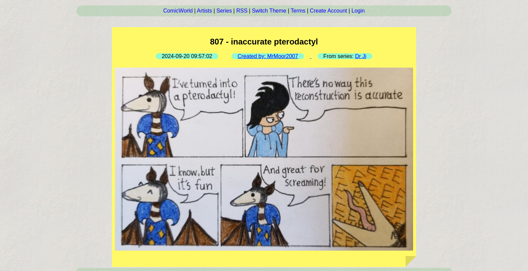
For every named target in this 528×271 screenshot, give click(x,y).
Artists (204, 11)
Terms (298, 11)
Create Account (328, 11)
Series (224, 11)
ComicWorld (178, 11)
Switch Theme (269, 11)
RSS (242, 11)
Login (358, 11)
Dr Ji (360, 56)
